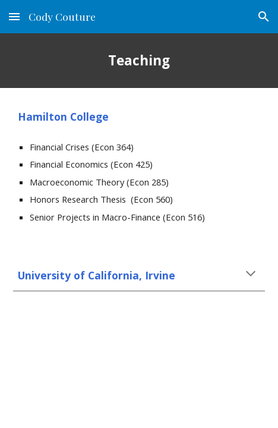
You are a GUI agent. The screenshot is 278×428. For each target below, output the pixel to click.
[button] (14, 16)
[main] (139, 61)
